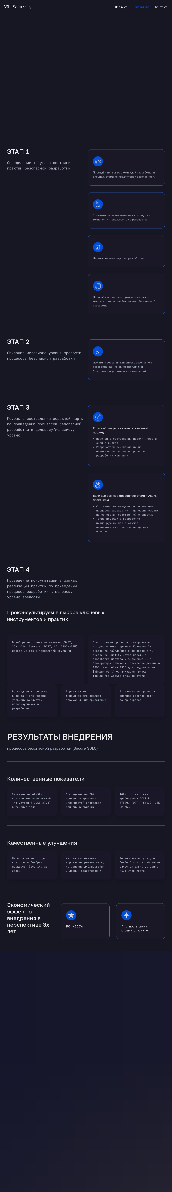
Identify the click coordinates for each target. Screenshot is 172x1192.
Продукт (121, 7)
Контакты (162, 7)
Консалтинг (141, 7)
